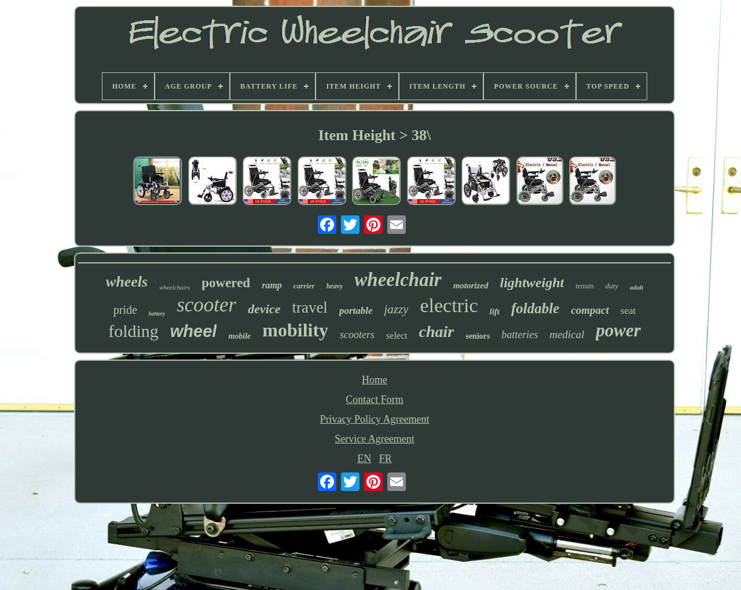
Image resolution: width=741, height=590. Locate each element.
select (396, 335)
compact (589, 310)
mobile (239, 336)
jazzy (396, 309)
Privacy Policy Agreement (375, 419)
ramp (272, 285)
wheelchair (397, 279)
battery (157, 313)
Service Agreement (374, 439)
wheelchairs (174, 287)
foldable (535, 308)
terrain (584, 286)
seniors (477, 336)
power (618, 330)
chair (436, 331)
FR (385, 458)
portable (356, 310)
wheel (193, 331)
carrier (304, 285)
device (264, 309)
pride (125, 309)
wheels (127, 281)
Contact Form (374, 399)
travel (309, 307)
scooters (357, 334)
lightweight (532, 282)
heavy (335, 286)
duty (612, 285)
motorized (471, 285)
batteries (519, 334)
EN (364, 458)
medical (566, 334)
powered (225, 283)
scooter (206, 305)
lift (495, 311)
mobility (295, 330)
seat (628, 310)
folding (133, 330)
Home (374, 380)
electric (449, 305)
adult (636, 287)
